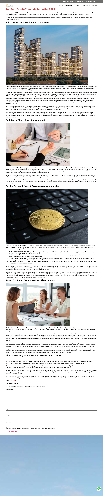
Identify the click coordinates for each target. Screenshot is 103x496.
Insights (94, 5)
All (11, 381)
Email (8, 416)
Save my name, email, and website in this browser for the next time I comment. (31, 428)
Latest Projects (69, 5)
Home (61, 5)
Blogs (14, 381)
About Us (79, 5)
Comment (9, 389)
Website (8, 422)
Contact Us (86, 5)
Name (8, 409)
